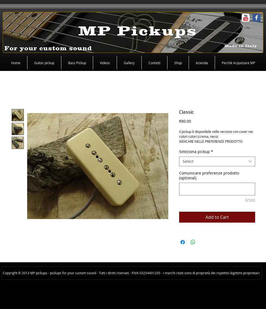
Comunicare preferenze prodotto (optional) (209, 175)
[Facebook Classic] (256, 18)
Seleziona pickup (196, 151)
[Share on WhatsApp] (193, 242)
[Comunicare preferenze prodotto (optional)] (217, 189)
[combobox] (217, 161)
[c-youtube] (246, 18)
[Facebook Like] (11, 19)
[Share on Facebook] (182, 242)
